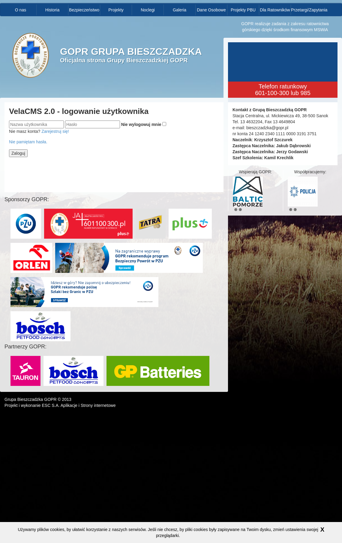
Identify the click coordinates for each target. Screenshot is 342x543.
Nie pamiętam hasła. (28, 141)
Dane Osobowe (211, 9)
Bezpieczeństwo (84, 9)
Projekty (116, 9)
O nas (20, 9)
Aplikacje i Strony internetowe (88, 405)
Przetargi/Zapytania (306, 9)
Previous (235, 209)
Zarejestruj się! (55, 131)
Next (240, 209)
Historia (52, 9)
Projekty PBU (243, 9)
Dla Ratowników (275, 9)
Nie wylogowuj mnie (141, 124)
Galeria (179, 9)
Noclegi (148, 9)
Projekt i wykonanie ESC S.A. (32, 405)
